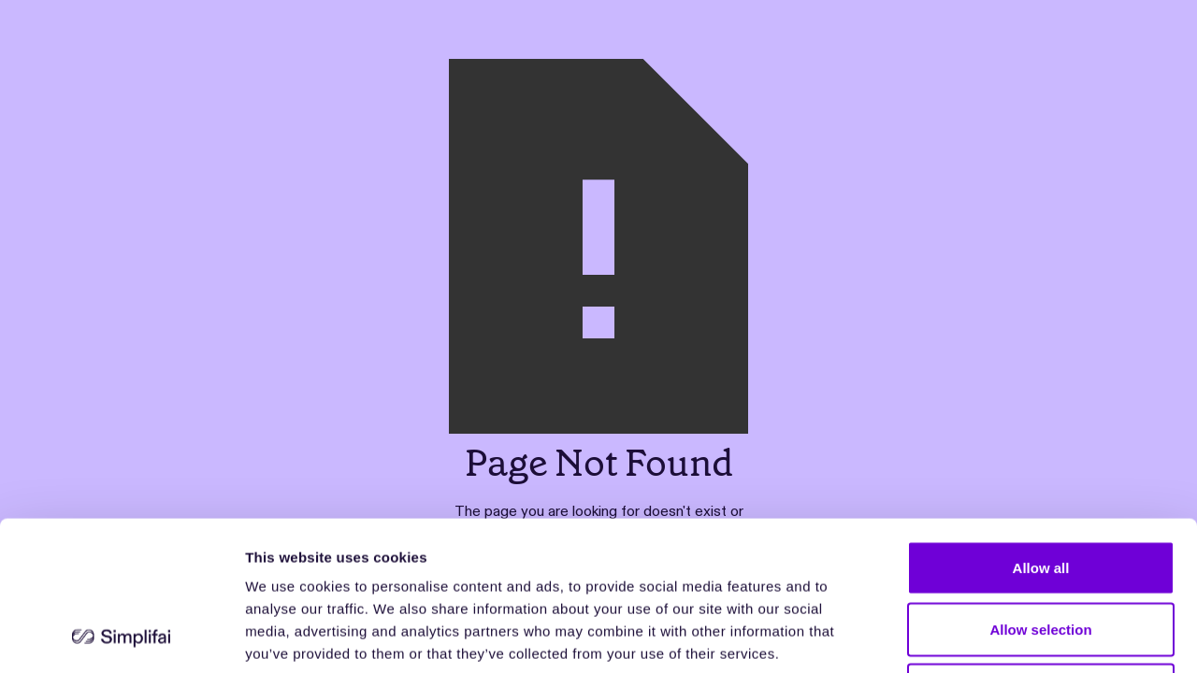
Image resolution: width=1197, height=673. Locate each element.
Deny (1041, 550)
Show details (981, 636)
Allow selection (1040, 489)
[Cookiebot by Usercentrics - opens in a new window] (121, 637)
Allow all (1041, 428)
